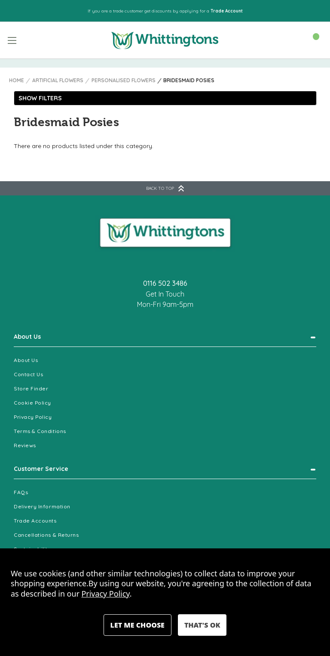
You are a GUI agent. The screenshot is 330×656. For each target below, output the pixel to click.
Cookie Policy (32, 402)
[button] (165, 98)
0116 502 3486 (165, 283)
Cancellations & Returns (46, 535)
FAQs (21, 492)
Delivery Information (42, 506)
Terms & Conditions (40, 431)
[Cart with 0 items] (311, 39)
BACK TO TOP (165, 188)
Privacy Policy (33, 417)
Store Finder (31, 388)
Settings (137, 625)
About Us (27, 336)
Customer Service (41, 469)
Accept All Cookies (202, 625)
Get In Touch (165, 294)
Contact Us (28, 374)
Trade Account (227, 11)
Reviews (25, 445)
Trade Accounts (35, 520)
